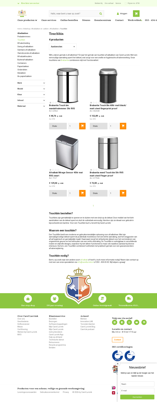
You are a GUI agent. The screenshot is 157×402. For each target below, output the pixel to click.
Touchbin (21, 40)
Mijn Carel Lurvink (56, 327)
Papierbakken (23, 66)
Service (118, 3)
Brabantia (65, 60)
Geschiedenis (22, 321)
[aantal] (73, 126)
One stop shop (28, 305)
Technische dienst (56, 340)
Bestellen (53, 319)
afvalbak (84, 260)
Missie (20, 327)
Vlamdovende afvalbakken (28, 53)
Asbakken (21, 73)
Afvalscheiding (23, 43)
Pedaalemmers (23, 36)
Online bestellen (69, 20)
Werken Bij (99, 3)
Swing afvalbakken (25, 46)
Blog (144, 322)
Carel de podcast (87, 329)
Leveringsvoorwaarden (26, 392)
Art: (53, 111)
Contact (119, 20)
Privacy (66, 392)
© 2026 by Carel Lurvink (82, 392)
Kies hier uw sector (30, 3)
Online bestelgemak (102, 305)
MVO (19, 335)
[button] (31, 83)
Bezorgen (53, 321)
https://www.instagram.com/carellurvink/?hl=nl (129, 322)
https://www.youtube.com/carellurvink (136, 322)
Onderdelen (22, 70)
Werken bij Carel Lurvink (27, 332)
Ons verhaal (109, 3)
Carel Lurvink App (56, 335)
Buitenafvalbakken (25, 60)
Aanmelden (137, 397)
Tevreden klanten (87, 324)
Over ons (21, 319)
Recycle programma (57, 345)
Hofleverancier (23, 324)
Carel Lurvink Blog (87, 327)
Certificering (22, 329)
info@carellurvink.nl (85, 262)
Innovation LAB (86, 321)
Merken (83, 319)
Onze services (48, 20)
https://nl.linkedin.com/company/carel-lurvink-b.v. (114, 322)
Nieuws (86, 20)
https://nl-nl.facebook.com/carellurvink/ (122, 322)
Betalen (52, 348)
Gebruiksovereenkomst (49, 392)
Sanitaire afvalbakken (26, 50)
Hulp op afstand (55, 337)
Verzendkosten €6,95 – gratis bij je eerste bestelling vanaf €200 (129, 305)
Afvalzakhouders (24, 56)
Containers (22, 63)
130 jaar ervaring (55, 305)
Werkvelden (134, 20)
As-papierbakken (24, 76)
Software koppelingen (58, 324)
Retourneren (54, 342)
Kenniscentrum (102, 20)
